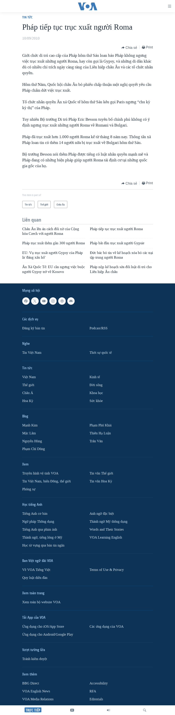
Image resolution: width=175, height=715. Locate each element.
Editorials (96, 699)
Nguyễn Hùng (32, 441)
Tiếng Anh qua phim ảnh (39, 529)
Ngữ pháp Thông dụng (38, 521)
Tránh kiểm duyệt (34, 659)
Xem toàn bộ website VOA (41, 602)
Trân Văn (96, 441)
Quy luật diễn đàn (34, 578)
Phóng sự (28, 489)
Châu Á (27, 393)
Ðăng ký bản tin (33, 328)
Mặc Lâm (29, 433)
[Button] (129, 47)
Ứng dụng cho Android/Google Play (47, 634)
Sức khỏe (96, 400)
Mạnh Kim (30, 425)
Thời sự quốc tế (101, 352)
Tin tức (27, 17)
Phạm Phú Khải (101, 425)
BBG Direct (30, 683)
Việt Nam (29, 377)
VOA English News (36, 691)
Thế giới (28, 385)
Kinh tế (95, 377)
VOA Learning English (106, 537)
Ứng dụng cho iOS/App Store (43, 626)
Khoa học (96, 393)
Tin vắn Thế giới (101, 473)
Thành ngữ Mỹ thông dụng (108, 521)
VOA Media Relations (38, 699)
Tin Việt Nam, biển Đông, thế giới (46, 481)
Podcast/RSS (99, 328)
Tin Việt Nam (31, 352)
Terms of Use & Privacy (107, 570)
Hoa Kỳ (27, 400)
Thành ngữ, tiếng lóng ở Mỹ (42, 537)
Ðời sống (96, 385)
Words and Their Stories (107, 529)
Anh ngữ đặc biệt (102, 513)
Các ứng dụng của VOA (107, 626)
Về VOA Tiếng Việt (36, 570)
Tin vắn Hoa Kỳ (101, 481)
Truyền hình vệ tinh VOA (40, 473)
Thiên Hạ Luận (100, 433)
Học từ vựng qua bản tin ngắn (43, 545)
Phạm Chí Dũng (33, 449)
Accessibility (99, 683)
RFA (93, 691)
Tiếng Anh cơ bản (34, 513)
